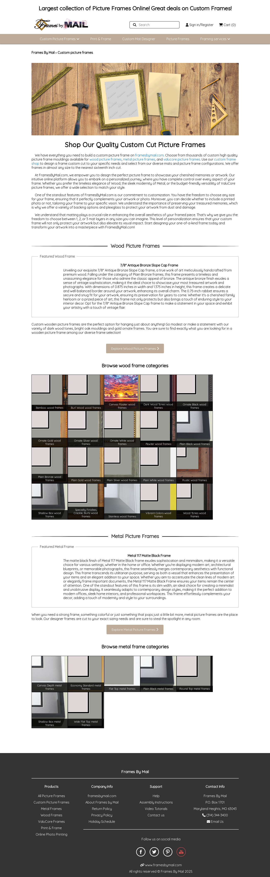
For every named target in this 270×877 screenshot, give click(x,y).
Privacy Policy (101, 805)
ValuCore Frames (51, 811)
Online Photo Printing (51, 824)
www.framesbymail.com (161, 854)
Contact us (156, 805)
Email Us (215, 811)
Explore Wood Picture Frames (135, 348)
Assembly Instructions (156, 792)
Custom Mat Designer (138, 39)
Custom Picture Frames (59, 39)
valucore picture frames (181, 159)
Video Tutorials (156, 798)
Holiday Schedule (102, 811)
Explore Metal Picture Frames (135, 623)
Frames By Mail (42, 52)
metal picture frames (139, 159)
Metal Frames (51, 798)
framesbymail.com (149, 155)
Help (156, 785)
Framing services (216, 39)
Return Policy (102, 798)
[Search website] (151, 25)
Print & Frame (100, 39)
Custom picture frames (75, 52)
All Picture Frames (51, 785)
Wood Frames (51, 805)
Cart (227, 25)
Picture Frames (178, 39)
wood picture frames (106, 159)
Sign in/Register (198, 25)
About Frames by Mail (102, 792)
